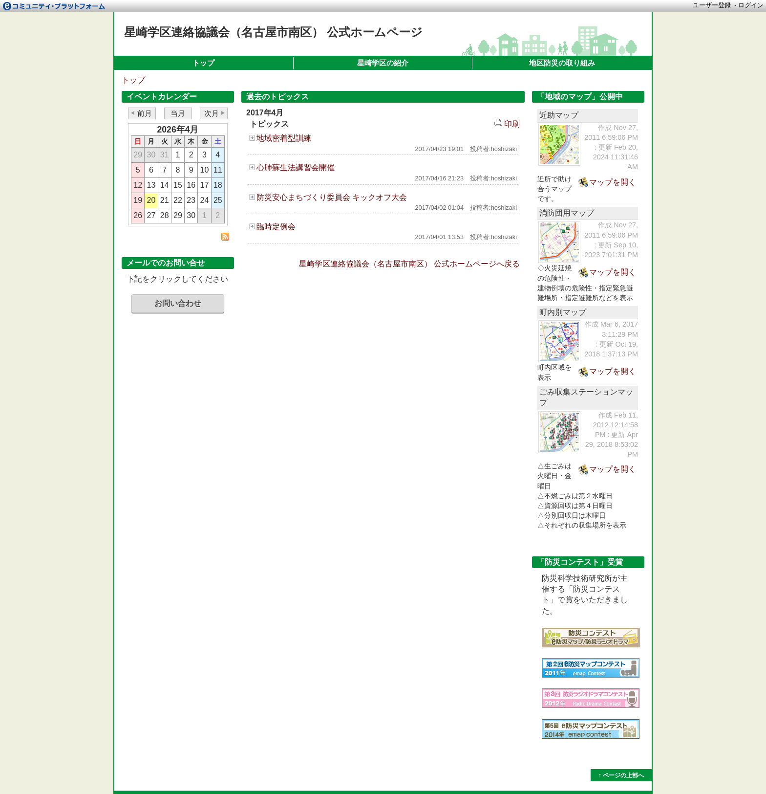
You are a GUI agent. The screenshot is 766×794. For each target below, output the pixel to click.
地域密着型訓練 (283, 138)
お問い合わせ (177, 303)
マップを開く (612, 182)
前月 (144, 113)
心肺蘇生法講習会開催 (295, 167)
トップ (203, 63)
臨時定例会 (276, 226)
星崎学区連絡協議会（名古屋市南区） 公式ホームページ (273, 32)
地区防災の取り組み (562, 63)
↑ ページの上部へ (621, 775)
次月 (211, 113)
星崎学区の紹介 (382, 63)
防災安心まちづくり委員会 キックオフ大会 (331, 197)
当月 (177, 113)
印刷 (507, 124)
